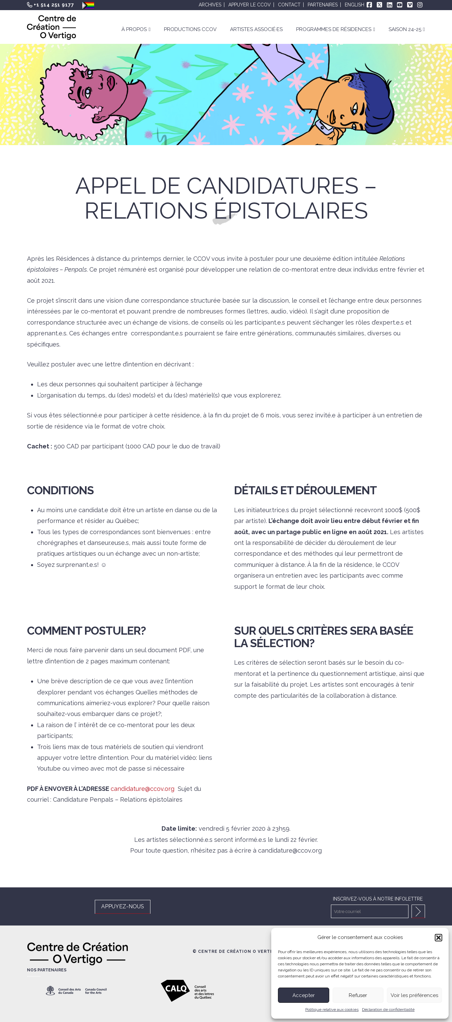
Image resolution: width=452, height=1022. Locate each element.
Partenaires (323, 4)
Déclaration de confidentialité (388, 1009)
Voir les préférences (414, 995)
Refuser (358, 995)
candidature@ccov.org (142, 788)
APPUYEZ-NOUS (122, 906)
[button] (438, 937)
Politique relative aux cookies (332, 1009)
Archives (210, 4)
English (354, 4)
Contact (289, 4)
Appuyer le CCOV (249, 4)
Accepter (303, 995)
